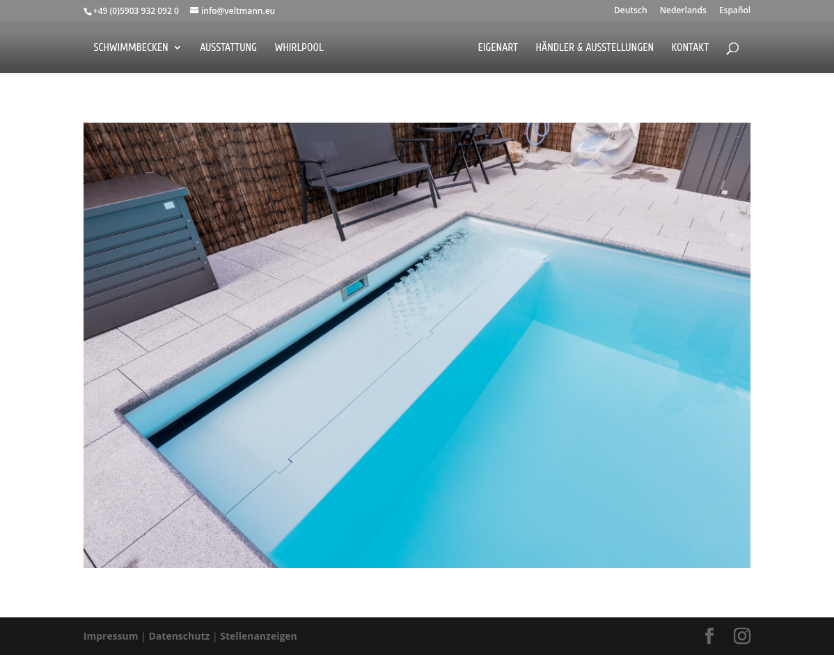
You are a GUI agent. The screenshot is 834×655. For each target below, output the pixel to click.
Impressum (112, 635)
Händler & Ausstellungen (595, 48)
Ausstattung (228, 48)
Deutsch (630, 11)
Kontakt (690, 48)
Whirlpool (299, 48)
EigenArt (498, 48)
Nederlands (683, 11)
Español (734, 11)
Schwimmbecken (130, 48)
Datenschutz (180, 635)
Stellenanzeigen (258, 635)
